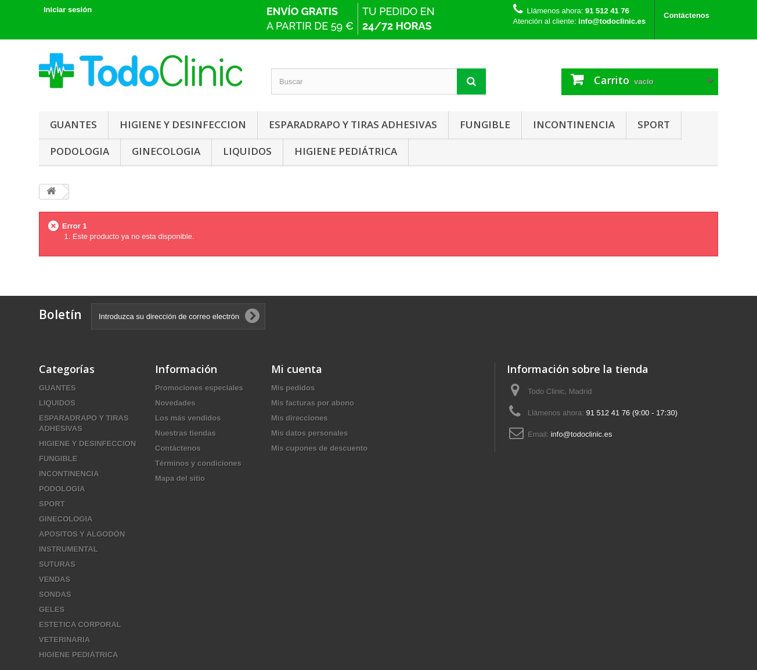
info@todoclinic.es (581, 434)
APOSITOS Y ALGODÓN (82, 534)
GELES (51, 609)
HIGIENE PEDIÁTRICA (345, 151)
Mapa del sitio (180, 478)
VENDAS (54, 579)
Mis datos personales (309, 433)
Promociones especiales (199, 387)
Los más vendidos (188, 418)
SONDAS (55, 594)
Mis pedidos (293, 387)
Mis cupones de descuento (319, 448)
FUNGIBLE (485, 124)
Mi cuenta (296, 369)
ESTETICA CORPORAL (80, 624)
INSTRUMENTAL (68, 549)
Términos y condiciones (198, 463)
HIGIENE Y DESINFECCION (183, 124)
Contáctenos (686, 15)
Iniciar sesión (68, 9)
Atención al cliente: (579, 21)
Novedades (175, 403)
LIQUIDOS (247, 151)
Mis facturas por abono (312, 403)
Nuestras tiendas (185, 433)
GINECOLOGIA (166, 151)
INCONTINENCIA (574, 124)
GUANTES (73, 124)
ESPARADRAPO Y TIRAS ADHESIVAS (353, 124)
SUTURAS (57, 564)
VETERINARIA (64, 639)
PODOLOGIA (79, 151)
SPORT (653, 124)
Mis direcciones (299, 418)
